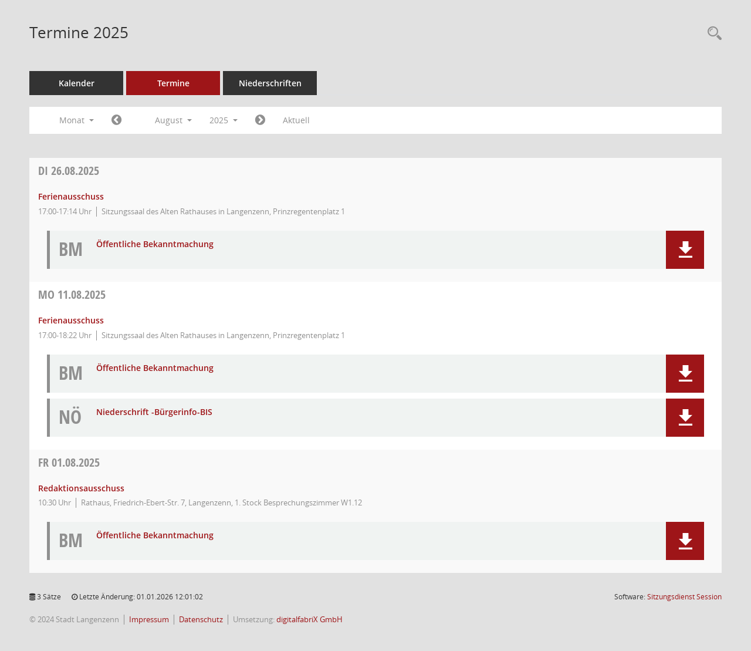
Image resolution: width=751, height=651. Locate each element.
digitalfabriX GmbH (309, 620)
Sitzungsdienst (684, 597)
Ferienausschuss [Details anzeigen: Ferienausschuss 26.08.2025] (71, 196)
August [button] (173, 120)
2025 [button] (223, 120)
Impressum (149, 620)
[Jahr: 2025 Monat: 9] (260, 120)
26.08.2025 (68, 170)
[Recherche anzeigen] (712, 33)
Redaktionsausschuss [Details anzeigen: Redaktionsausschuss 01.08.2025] (81, 488)
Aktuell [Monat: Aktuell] (296, 120)
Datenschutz (201, 620)
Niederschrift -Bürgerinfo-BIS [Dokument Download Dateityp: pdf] (154, 412)
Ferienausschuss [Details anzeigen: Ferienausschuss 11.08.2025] (71, 320)
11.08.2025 (72, 294)
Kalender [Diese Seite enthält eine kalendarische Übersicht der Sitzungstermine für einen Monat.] (76, 83)
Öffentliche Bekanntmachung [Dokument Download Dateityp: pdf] (155, 244)
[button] (685, 250)
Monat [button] (76, 120)
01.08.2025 (69, 462)
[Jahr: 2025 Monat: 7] (116, 120)
